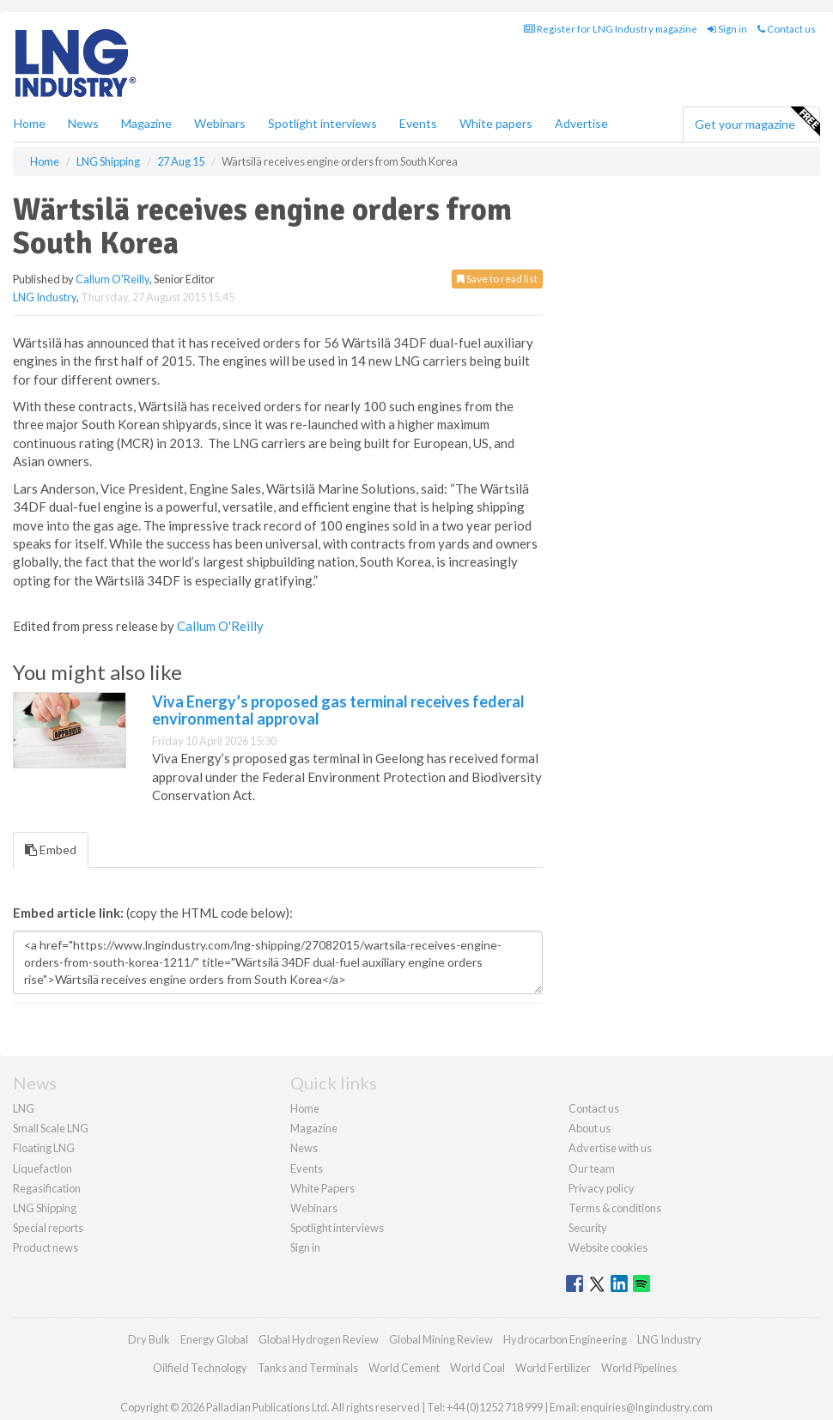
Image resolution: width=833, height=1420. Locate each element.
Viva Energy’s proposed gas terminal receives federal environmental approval (338, 710)
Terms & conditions (615, 1208)
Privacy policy (602, 1188)
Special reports (48, 1228)
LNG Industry (44, 297)
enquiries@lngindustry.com (647, 1407)
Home (30, 123)
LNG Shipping (44, 1208)
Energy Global (214, 1339)
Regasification (47, 1188)
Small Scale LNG (50, 1128)
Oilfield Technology (200, 1367)
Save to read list (497, 278)
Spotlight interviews (322, 123)
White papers (495, 123)
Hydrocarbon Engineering (565, 1339)
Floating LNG (44, 1148)
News (304, 1148)
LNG (23, 1108)
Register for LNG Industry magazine (610, 28)
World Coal (477, 1367)
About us (590, 1128)
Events (418, 123)
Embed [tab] (50, 849)
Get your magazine (757, 122)
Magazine (146, 123)
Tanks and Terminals (308, 1367)
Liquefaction (42, 1168)
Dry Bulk (149, 1339)
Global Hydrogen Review (318, 1339)
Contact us (786, 28)
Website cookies (608, 1247)
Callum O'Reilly (112, 279)
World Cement (404, 1367)
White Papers (322, 1188)
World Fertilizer (553, 1367)
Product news (45, 1247)
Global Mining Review (441, 1339)
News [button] (83, 123)
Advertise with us (610, 1148)
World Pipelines (639, 1367)
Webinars (220, 123)
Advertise (581, 123)
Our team (592, 1168)
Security (588, 1228)
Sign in (727, 28)
